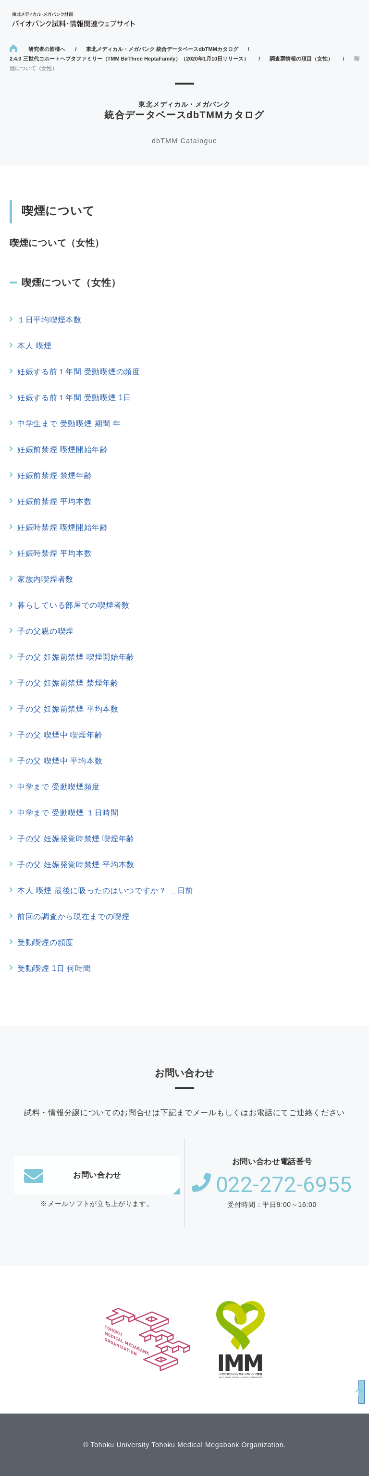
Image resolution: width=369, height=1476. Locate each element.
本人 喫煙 (34, 346)
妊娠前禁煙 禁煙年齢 (54, 475)
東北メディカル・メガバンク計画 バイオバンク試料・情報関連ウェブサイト (73, 19)
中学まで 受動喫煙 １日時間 (68, 813)
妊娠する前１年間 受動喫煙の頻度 (78, 372)
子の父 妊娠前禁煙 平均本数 (68, 709)
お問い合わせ (72, 1175)
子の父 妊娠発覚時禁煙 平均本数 (76, 865)
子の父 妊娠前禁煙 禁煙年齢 (68, 683)
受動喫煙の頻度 (45, 942)
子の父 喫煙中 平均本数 (59, 761)
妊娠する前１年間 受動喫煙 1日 (74, 398)
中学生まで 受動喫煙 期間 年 (69, 423)
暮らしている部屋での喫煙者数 (73, 605)
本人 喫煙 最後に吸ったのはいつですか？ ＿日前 (105, 890)
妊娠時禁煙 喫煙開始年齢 (62, 527)
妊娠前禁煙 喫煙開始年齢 (62, 449)
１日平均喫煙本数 (49, 320)
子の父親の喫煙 (45, 631)
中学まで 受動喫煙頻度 (58, 787)
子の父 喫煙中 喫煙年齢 (59, 735)
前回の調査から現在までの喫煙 (73, 916)
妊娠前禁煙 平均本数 (54, 501)
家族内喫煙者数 (45, 579)
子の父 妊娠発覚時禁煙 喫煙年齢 (76, 839)
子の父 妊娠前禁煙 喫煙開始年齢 (76, 657)
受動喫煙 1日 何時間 (54, 968)
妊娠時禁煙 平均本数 (54, 553)
